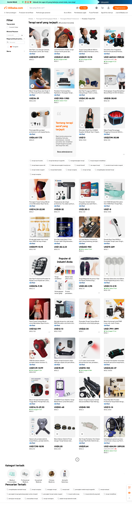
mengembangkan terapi (76, 161)
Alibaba (30, 19)
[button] (77, 8)
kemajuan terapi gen (14, 498)
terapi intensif (79, 165)
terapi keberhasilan (55, 170)
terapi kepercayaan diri (37, 165)
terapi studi (64, 489)
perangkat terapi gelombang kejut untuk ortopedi (22, 494)
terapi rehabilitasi (110, 494)
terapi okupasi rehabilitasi (96, 161)
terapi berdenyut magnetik (55, 161)
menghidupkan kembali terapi (104, 170)
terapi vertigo (86, 170)
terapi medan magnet (37, 170)
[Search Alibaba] (51, 8)
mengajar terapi (51, 489)
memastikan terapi (31, 498)
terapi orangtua (71, 170)
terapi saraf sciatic (36, 161)
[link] (129, 487)
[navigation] (15, 239)
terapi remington (48, 498)
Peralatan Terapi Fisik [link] (88, 19)
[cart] (102, 8)
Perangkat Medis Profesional (69, 19)
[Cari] (83, 8)
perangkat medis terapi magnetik (84, 489)
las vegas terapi (94, 165)
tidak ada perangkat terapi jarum (60, 165)
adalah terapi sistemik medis (67, 498)
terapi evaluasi (103, 489)
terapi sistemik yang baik (91, 494)
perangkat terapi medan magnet (51, 494)
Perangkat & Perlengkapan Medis (46, 19)
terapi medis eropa (72, 494)
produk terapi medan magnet (113, 165)
